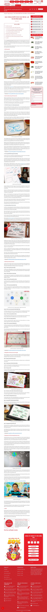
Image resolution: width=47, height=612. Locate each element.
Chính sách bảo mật (7, 573)
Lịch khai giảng (6, 571)
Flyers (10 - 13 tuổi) (20, 575)
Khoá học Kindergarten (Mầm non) (36, 19)
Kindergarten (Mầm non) (21, 569)
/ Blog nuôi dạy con (10, 13)
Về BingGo (5, 569)
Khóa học (17, 3)
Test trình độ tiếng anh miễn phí (36, 29)
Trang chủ (5, 13)
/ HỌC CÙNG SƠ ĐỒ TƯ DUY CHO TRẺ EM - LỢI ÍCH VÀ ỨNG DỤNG (24, 13)
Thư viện (39, 3)
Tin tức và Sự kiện (30, 3)
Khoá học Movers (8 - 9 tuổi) (35, 24)
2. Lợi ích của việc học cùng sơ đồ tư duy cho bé (12, 27)
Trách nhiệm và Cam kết (8, 579)
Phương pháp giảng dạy (23, 3)
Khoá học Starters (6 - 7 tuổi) (35, 21)
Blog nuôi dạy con (7, 577)
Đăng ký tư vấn (18, 5)
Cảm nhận (35, 3)
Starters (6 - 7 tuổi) (20, 571)
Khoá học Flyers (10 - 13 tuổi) (35, 26)
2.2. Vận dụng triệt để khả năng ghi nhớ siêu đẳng (14, 30)
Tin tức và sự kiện (6, 575)
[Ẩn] (18, 24)
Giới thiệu (13, 3)
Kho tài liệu (13, 5)
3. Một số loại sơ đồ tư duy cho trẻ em (11, 33)
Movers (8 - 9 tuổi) (20, 573)
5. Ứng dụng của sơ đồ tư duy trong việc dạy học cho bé (14, 36)
